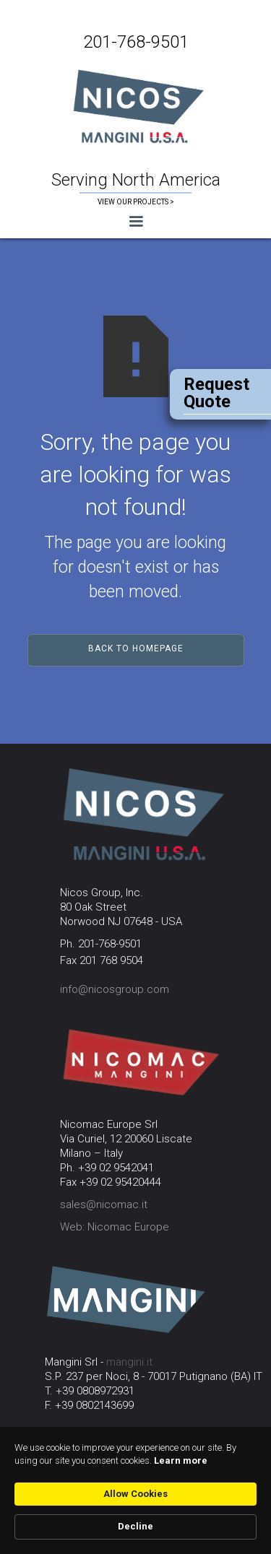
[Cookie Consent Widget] (135, 1490)
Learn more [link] (180, 1460)
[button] (135, 221)
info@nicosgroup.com (114, 989)
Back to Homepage (136, 648)
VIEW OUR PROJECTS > (136, 202)
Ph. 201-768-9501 (101, 943)
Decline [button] (135, 1526)
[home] (135, 105)
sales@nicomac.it (103, 1204)
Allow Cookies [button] (135, 1493)
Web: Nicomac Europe (114, 1226)
